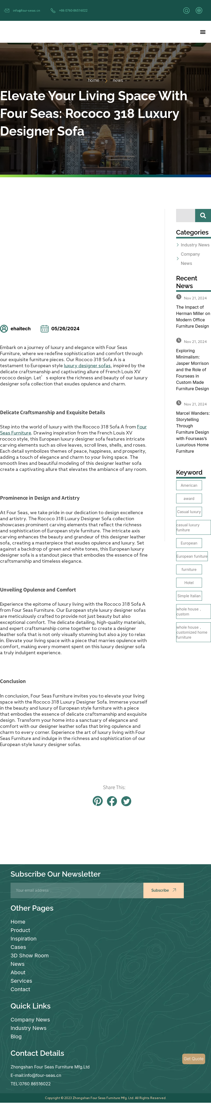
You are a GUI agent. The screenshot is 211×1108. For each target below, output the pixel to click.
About (18, 972)
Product (20, 930)
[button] (202, 31)
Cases (18, 947)
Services (21, 981)
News (18, 964)
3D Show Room (30, 955)
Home (18, 922)
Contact (20, 989)
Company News (30, 1019)
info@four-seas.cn (26, 10)
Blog (16, 1036)
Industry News (28, 1028)
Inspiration (24, 938)
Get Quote (194, 1059)
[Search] (203, 215)
